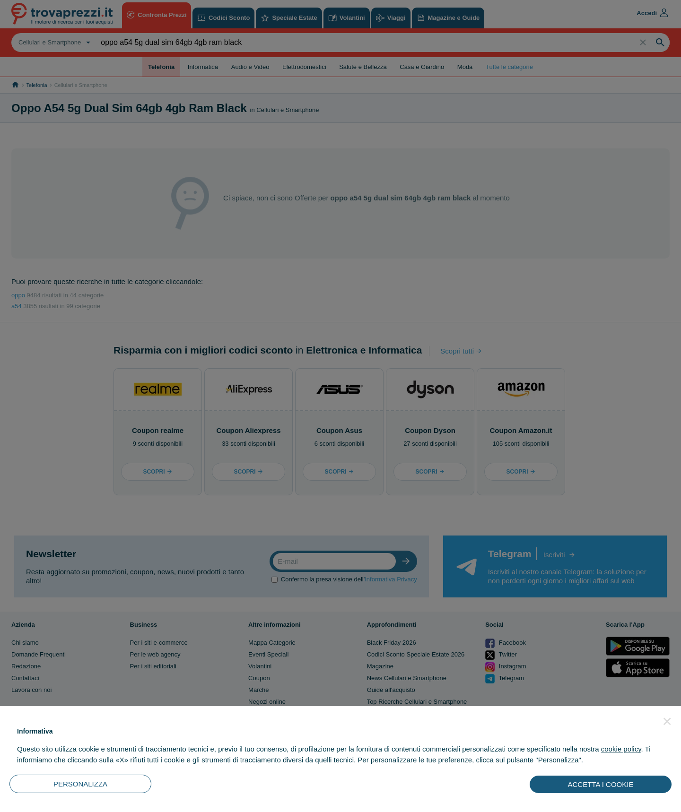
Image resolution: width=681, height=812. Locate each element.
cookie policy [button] (621, 749)
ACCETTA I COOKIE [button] (601, 784)
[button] (667, 721)
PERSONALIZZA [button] (80, 784)
